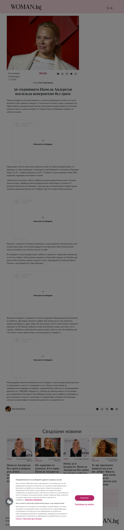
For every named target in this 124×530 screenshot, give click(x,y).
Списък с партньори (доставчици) (29, 519)
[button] (9, 501)
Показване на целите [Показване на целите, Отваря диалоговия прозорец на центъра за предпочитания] (84, 504)
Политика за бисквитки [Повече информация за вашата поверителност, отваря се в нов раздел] (33, 500)
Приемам (84, 498)
